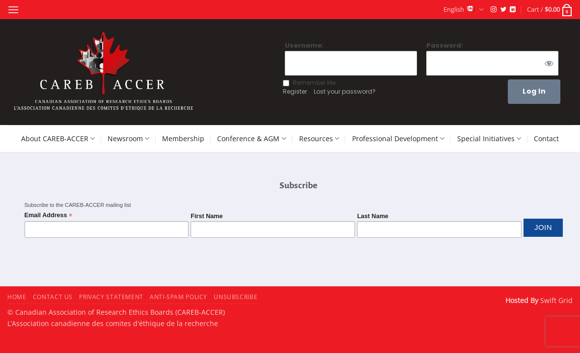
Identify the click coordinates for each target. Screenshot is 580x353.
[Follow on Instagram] (494, 9)
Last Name (372, 216)
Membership (183, 138)
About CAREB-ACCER (58, 139)
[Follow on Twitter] (503, 9)
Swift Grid (555, 300)
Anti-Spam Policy (178, 297)
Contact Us (53, 297)
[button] (13, 9)
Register (295, 91)
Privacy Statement (111, 297)
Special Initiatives (489, 139)
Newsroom (128, 139)
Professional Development (398, 139)
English (463, 9)
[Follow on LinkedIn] (513, 9)
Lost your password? (345, 91)
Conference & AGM (251, 139)
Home (16, 297)
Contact (546, 138)
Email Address (49, 215)
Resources (319, 139)
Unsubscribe (235, 297)
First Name (206, 216)
